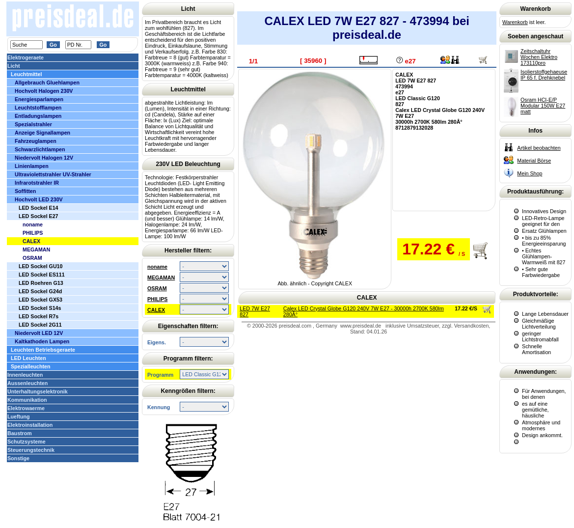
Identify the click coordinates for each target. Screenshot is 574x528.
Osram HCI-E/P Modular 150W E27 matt (542, 105)
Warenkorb (515, 22)
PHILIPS (157, 299)
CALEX (156, 310)
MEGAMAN (161, 277)
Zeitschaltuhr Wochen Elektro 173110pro (538, 57)
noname (157, 267)
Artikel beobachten (538, 148)
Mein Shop (529, 173)
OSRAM (157, 288)
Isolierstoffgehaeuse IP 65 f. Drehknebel (543, 75)
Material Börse (534, 161)
